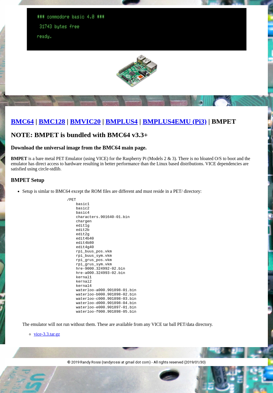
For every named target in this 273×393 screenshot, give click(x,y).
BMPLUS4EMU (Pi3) (175, 121)
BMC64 (22, 121)
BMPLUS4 (122, 121)
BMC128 (52, 121)
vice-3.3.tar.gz (47, 358)
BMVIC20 (85, 121)
